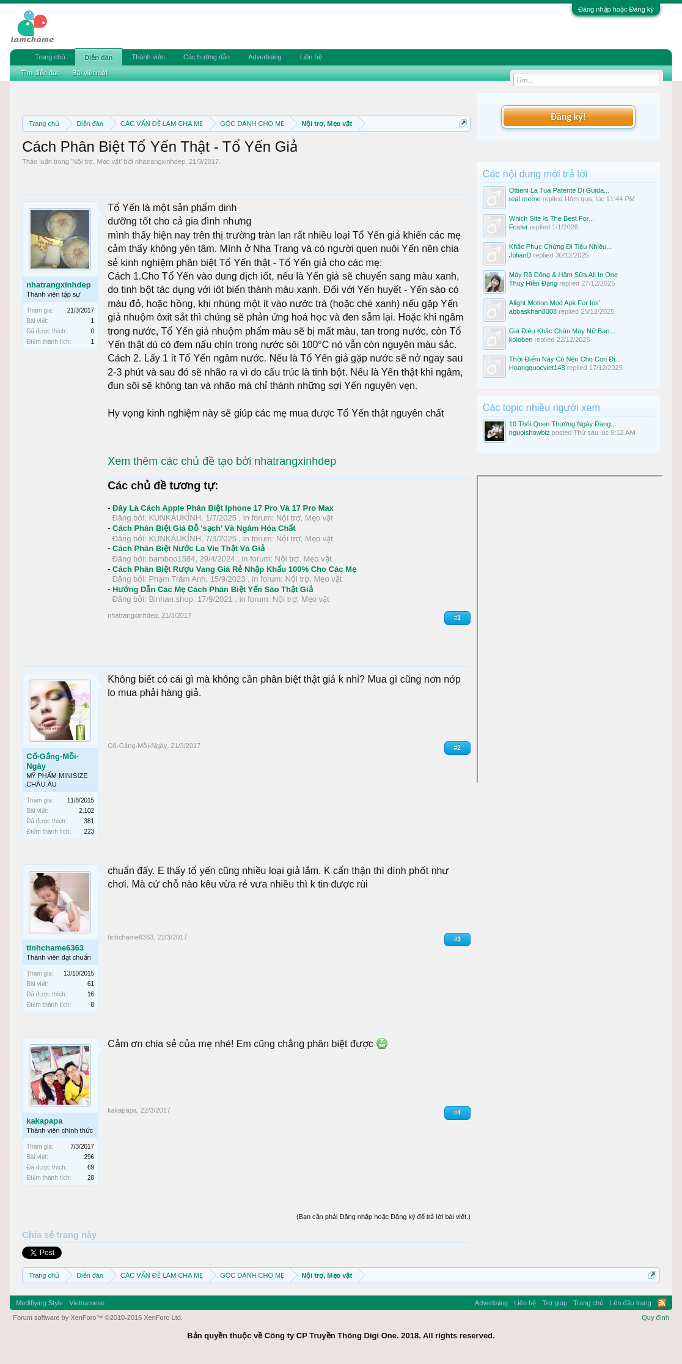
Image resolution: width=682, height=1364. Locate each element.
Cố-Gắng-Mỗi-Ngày (52, 761)
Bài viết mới (90, 72)
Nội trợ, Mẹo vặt (96, 161)
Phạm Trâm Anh (176, 579)
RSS (662, 1303)
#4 (457, 1112)
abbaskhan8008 (533, 311)
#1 (457, 617)
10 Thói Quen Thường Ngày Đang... (563, 424)
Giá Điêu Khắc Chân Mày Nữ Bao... (562, 331)
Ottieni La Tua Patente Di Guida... (559, 190)
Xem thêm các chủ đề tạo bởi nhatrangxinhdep (222, 461)
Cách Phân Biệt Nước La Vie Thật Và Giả (188, 548)
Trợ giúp (554, 1303)
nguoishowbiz (529, 432)
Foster (518, 227)
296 (89, 1157)
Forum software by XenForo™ (98, 1317)
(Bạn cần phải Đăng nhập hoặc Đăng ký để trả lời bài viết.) (383, 1216)
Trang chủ (50, 57)
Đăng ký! (568, 116)
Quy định (655, 1317)
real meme (525, 198)
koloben (521, 339)
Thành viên (148, 57)
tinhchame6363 (55, 947)
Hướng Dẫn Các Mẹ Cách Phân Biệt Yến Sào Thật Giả (212, 589)
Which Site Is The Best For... (551, 218)
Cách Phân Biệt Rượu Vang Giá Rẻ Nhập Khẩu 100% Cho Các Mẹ (234, 569)
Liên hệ (311, 57)
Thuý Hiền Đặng (533, 283)
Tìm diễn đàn (40, 72)
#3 (457, 939)
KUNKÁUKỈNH (174, 517)
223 (89, 831)
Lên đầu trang (630, 1303)
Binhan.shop (170, 599)
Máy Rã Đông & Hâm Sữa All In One (563, 274)
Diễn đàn (98, 57)
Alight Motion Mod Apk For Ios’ (554, 302)
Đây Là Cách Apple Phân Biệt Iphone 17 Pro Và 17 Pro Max (223, 508)
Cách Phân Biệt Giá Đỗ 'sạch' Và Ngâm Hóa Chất (204, 528)
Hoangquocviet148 (537, 367)
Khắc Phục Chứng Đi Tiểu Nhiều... (560, 246)
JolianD (520, 255)
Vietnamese (87, 1303)
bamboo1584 (171, 558)
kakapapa (44, 1120)
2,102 (86, 810)
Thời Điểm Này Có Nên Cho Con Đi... (565, 359)
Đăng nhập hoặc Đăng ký (616, 9)
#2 (457, 747)
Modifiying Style (39, 1303)
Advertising (264, 57)
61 (90, 983)
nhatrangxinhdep (160, 161)
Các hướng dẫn (206, 57)
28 (90, 1177)
